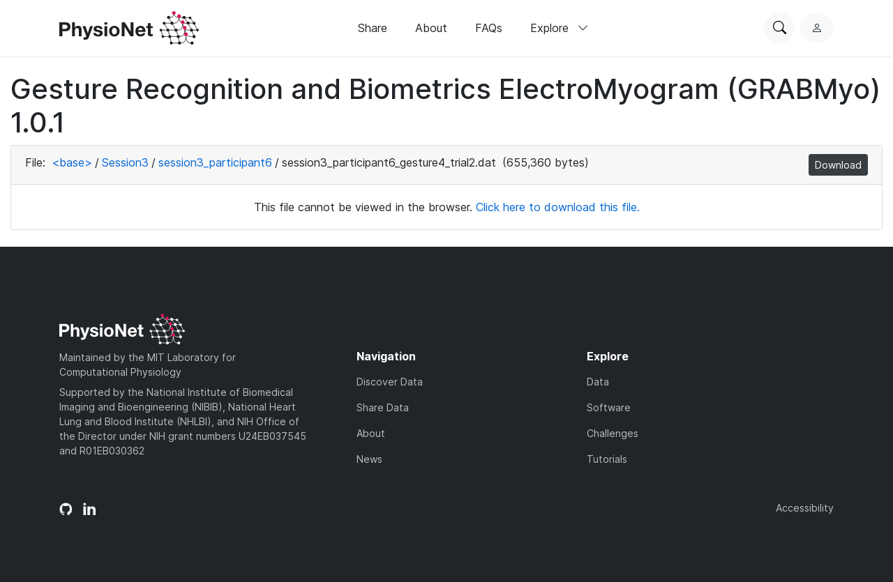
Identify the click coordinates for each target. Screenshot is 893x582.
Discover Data (390, 382)
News (369, 459)
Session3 (125, 162)
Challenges (612, 433)
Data (598, 382)
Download (838, 165)
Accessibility (805, 508)
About (431, 28)
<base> (72, 162)
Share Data (383, 407)
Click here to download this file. (558, 207)
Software (609, 407)
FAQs (488, 28)
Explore (559, 28)
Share (372, 28)
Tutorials (607, 459)
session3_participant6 (215, 162)
